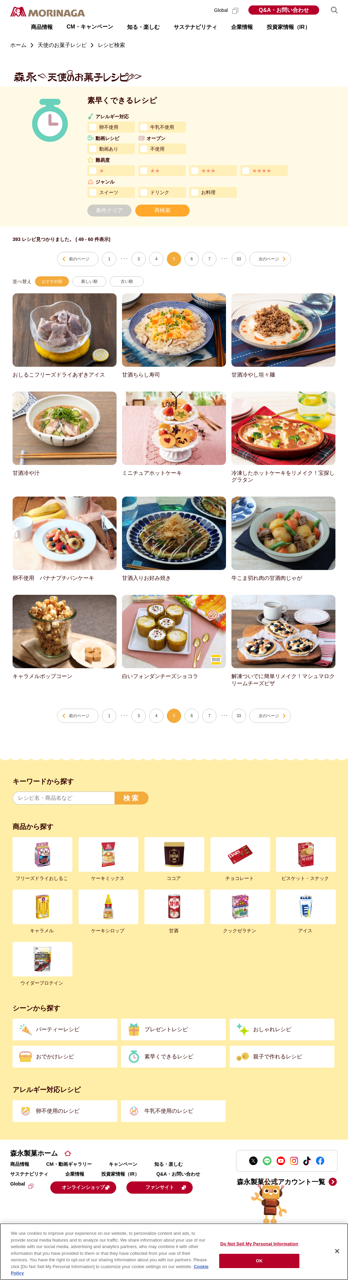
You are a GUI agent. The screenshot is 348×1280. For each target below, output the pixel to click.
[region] (174, 1251)
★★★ (208, 170)
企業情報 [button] (242, 27)
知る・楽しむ (168, 1164)
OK (259, 1260)
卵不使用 (108, 127)
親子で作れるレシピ (277, 1056)
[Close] (337, 1251)
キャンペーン (123, 1164)
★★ (155, 170)
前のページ (79, 259)
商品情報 (19, 1164)
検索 (131, 798)
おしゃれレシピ (272, 1029)
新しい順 (89, 281)
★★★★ (261, 170)
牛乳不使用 (162, 127)
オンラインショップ (92, 1187)
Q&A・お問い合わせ (284, 10)
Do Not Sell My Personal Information (259, 1243)
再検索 (162, 210)
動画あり (108, 149)
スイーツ (108, 192)
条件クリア (109, 210)
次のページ (269, 259)
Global (226, 10)
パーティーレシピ (58, 1029)
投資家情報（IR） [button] (288, 27)
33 (239, 259)
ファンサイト (56, 1203)
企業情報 (74, 1174)
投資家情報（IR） (120, 1174)
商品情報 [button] (42, 27)
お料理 (208, 192)
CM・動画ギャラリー (69, 1164)
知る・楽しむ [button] (143, 27)
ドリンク (159, 192)
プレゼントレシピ (166, 1029)
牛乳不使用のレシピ (168, 1111)
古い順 (127, 281)
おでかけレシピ (55, 1056)
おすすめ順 (52, 281)
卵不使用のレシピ (58, 1111)
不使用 (157, 149)
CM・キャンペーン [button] (90, 27)
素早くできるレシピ (168, 1056)
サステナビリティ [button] (195, 27)
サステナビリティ (29, 1174)
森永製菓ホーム (34, 1153)
